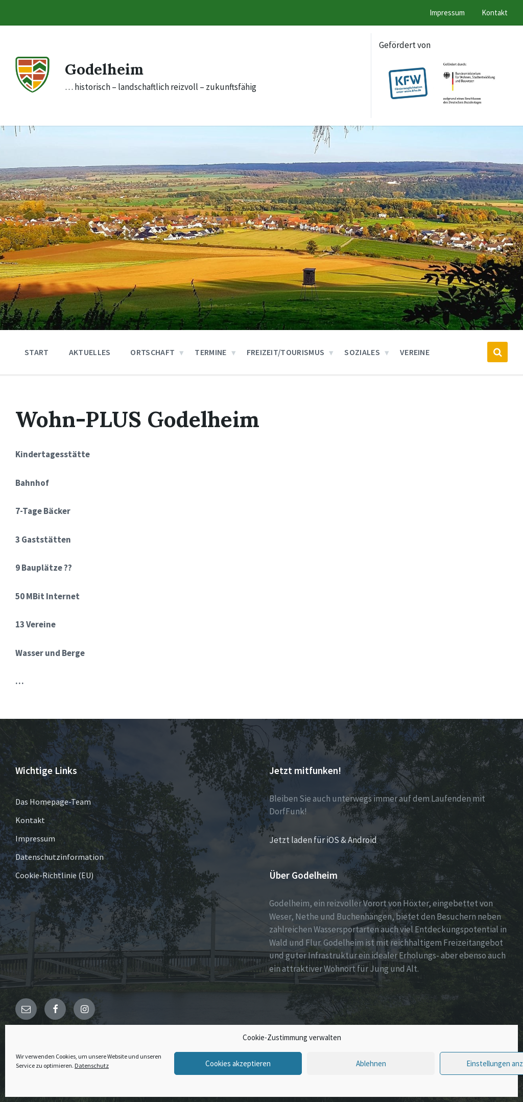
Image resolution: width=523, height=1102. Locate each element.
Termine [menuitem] (210, 352)
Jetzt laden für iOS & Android (323, 840)
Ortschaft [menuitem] (152, 352)
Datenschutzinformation (59, 857)
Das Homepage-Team (53, 801)
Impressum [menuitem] (447, 12)
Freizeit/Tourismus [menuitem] (286, 352)
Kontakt (30, 820)
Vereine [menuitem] (415, 352)
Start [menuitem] (37, 352)
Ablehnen (371, 1063)
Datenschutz (92, 1065)
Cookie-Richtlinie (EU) (54, 875)
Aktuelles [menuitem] (90, 352)
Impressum (35, 838)
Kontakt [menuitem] (495, 12)
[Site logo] (32, 89)
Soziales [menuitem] (362, 352)
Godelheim (105, 69)
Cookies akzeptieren (238, 1063)
